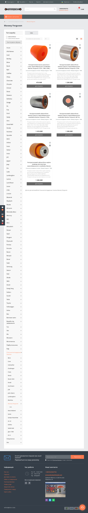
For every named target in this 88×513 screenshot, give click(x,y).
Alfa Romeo (10, 51)
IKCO (8, 139)
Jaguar (8, 161)
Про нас (31, 2)
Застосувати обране (13, 42)
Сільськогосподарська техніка (16, 21)
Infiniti (9, 142)
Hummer (9, 131)
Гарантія (38, 2)
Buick (8, 66)
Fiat (8, 110)
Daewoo (9, 95)
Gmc (8, 121)
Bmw (8, 62)
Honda (9, 128)
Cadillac (9, 73)
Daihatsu (9, 99)
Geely (8, 117)
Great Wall (10, 124)
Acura (8, 48)
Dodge (9, 102)
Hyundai (9, 135)
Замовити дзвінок (63, 10)
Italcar (8, 150)
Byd (8, 69)
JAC (8, 157)
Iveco (8, 153)
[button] (2, 222)
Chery (8, 77)
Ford (8, 113)
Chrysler (9, 84)
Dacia (8, 91)
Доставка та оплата (48, 2)
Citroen (9, 88)
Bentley (9, 59)
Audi (8, 55)
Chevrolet (10, 80)
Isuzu (8, 146)
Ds (7, 106)
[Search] (54, 9)
